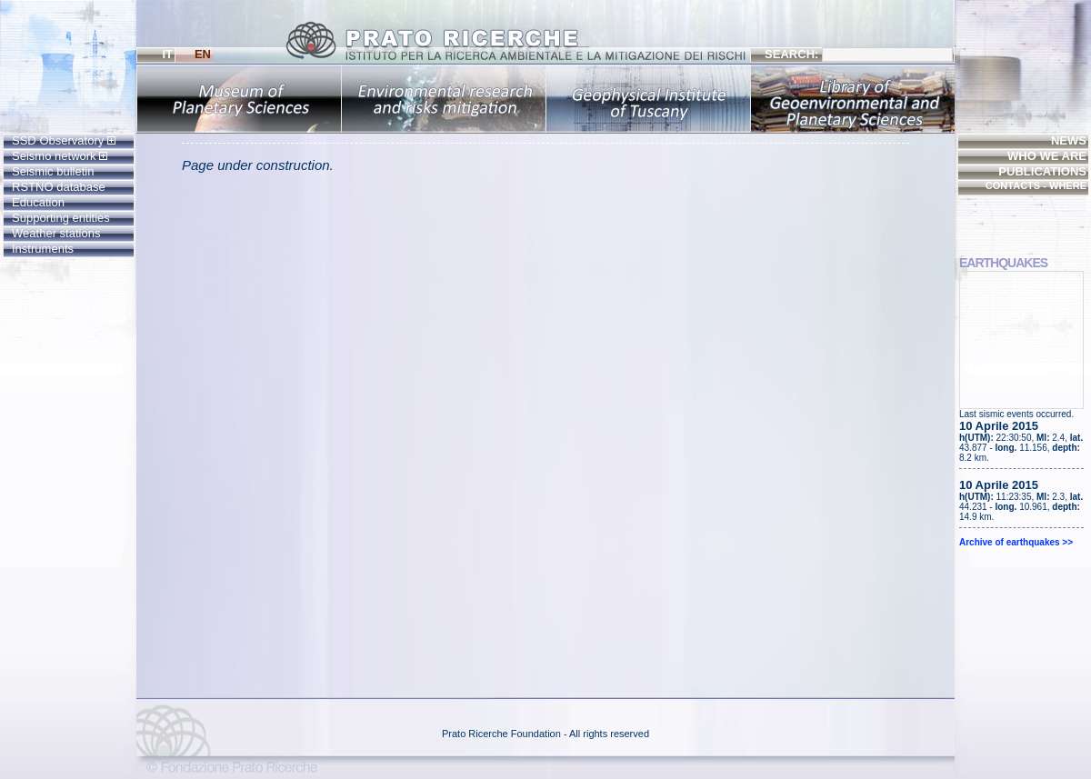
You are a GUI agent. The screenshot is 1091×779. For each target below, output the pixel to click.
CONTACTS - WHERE (1036, 185)
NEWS (1068, 140)
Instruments (43, 248)
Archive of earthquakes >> (1016, 542)
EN (203, 54)
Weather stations (56, 233)
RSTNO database (58, 187)
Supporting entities (61, 218)
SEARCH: (859, 54)
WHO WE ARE (1046, 156)
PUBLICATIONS (1042, 171)
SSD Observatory (63, 140)
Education (38, 202)
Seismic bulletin (53, 171)
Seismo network (59, 156)
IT (167, 54)
